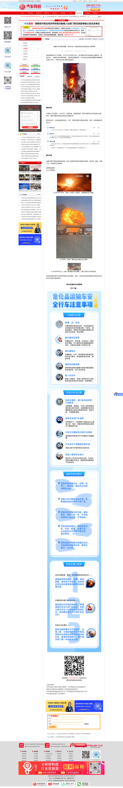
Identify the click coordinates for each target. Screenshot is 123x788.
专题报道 (25, 54)
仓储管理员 (48, 760)
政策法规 (25, 45)
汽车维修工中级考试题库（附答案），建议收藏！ (31, 149)
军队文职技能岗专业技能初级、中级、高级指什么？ (31, 210)
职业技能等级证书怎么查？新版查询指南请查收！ (31, 200)
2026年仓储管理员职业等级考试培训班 (30, 80)
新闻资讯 (79, 13)
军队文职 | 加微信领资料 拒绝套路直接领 (34, 744)
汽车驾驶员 (48, 758)
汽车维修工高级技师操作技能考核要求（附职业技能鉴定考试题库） (30, 152)
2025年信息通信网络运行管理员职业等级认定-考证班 (31, 100)
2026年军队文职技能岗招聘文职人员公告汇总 (31, 198)
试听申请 (35, 64)
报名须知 (24, 760)
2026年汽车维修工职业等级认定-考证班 (30, 93)
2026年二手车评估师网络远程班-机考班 (30, 84)
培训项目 (30, 13)
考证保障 (36, 760)
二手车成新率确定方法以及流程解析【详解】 (31, 147)
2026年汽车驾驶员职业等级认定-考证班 (30, 86)
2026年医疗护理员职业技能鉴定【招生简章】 (31, 217)
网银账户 (71, 756)
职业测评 (24, 64)
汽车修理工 (48, 756)
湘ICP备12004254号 (70, 776)
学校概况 (87, 13)
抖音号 (90, 1)
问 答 (71, 13)
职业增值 (36, 758)
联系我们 (95, 13)
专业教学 (36, 753)
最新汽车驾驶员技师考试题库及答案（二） (30, 154)
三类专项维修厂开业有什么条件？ (29, 158)
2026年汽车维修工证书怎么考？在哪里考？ (30, 205)
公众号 (79, 1)
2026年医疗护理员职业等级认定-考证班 (30, 82)
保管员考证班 (83, 16)
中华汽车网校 (88, 39)
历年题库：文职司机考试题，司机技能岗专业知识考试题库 (31, 140)
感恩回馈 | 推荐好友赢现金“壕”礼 (32, 746)
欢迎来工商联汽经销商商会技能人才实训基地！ (30, 1)
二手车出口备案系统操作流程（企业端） (31, 137)
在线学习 (24, 68)
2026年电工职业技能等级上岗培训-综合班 (30, 96)
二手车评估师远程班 (50, 16)
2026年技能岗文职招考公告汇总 (57, 744)
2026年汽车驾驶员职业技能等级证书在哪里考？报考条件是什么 (31, 212)
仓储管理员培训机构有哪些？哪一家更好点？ (31, 219)
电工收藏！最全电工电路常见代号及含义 (31, 142)
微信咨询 (59, 753)
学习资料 (24, 134)
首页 (22, 13)
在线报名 (35, 72)
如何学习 (24, 756)
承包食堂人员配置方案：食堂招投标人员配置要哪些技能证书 (31, 214)
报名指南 (38, 13)
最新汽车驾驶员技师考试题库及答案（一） (30, 156)
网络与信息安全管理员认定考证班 (29, 91)
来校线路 (59, 758)
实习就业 (36, 756)
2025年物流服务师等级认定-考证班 (29, 102)
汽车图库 (25, 56)
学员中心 (54, 13)
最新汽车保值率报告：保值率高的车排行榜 (60, 746)
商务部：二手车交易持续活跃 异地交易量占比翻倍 (63, 737)
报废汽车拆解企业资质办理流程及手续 (30, 144)
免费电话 (24, 72)
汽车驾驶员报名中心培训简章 (55, 693)
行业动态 (25, 48)
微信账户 (71, 758)
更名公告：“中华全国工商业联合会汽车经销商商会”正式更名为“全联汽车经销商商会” (71, 733)
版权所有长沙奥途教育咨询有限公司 (56, 776)
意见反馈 (59, 760)
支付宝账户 (71, 760)
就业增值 (63, 13)
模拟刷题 (35, 68)
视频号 (85, 1)
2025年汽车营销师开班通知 (27, 98)
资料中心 (46, 13)
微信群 (74, 1)
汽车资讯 (25, 51)
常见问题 (24, 194)
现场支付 (71, 753)
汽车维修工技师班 (61, 16)
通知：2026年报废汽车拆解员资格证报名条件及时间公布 (31, 203)
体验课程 (24, 753)
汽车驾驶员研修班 (72, 16)
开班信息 (22, 76)
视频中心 (25, 59)
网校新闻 (25, 43)
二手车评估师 (48, 753)
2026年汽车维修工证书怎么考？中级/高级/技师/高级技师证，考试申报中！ (30, 207)
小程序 (95, 1)
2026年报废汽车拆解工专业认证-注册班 (30, 89)
